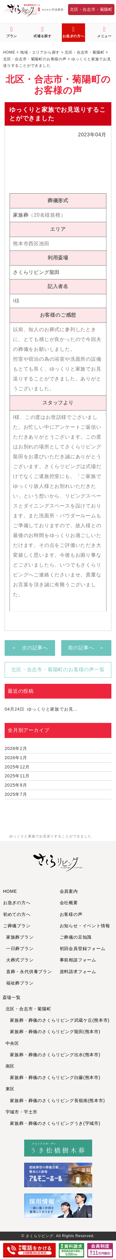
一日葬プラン (20, 948)
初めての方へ (17, 914)
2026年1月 (16, 757)
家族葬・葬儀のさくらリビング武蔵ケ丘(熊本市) (58, 1020)
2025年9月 (16, 785)
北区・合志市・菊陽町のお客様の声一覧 (58, 669)
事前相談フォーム (78, 959)
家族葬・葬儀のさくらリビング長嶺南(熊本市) (55, 1100)
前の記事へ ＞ (86, 647)
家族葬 (20, 215)
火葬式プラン (20, 959)
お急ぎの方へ (17, 902)
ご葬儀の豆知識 (76, 937)
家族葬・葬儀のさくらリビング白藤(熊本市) (53, 1077)
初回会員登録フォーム (82, 948)
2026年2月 (16, 748)
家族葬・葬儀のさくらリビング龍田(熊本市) (53, 1031)
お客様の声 (71, 914)
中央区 (12, 1043)
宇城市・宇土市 (22, 1111)
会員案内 (69, 891)
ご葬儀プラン (17, 925)
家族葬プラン (20, 937)
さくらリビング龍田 (36, 272)
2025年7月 (16, 794)
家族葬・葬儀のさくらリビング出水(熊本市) (53, 1054)
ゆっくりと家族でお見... (41, 709)
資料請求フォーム (78, 971)
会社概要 (69, 902)
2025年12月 (17, 766)
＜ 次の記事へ (29, 647)
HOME (10, 891)
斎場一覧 (11, 997)
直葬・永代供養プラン (29, 971)
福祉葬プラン (20, 982)
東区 (10, 1088)
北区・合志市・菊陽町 (91, 9)
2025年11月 (17, 775)
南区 (10, 1066)
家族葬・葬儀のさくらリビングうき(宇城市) (53, 1123)
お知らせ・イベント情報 (85, 925)
